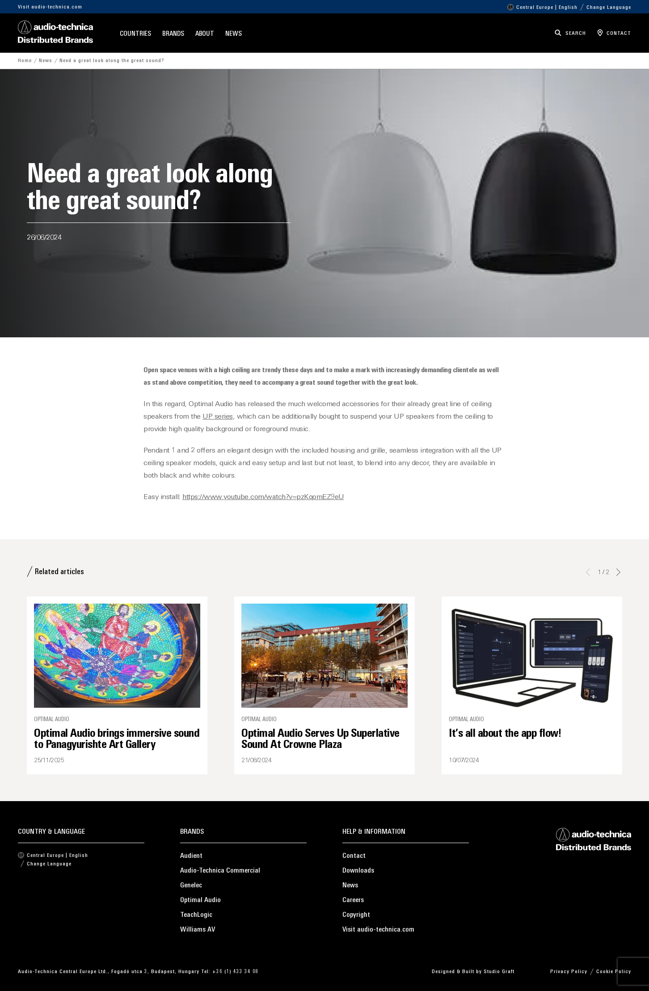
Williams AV (197, 929)
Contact (354, 856)
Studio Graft (499, 971)
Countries (135, 34)
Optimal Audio (200, 900)
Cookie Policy (613, 971)
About (205, 34)
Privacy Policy (568, 971)
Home (25, 60)
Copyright (356, 915)
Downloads (358, 870)
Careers (353, 900)
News (233, 34)
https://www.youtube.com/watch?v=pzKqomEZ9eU (263, 497)
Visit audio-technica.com (50, 7)
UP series (217, 416)
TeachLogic (196, 915)
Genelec (191, 885)
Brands (173, 34)
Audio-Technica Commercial (220, 870)
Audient (191, 856)
